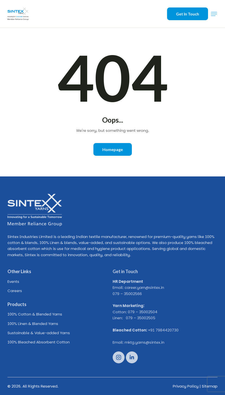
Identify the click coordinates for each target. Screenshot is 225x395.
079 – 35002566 (127, 293)
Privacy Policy (186, 386)
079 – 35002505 (140, 317)
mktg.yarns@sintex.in (144, 342)
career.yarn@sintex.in (144, 287)
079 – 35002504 (142, 312)
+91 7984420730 (163, 330)
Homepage (112, 149)
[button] (214, 13)
